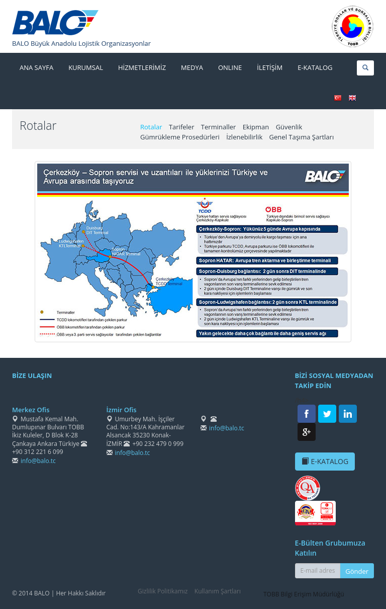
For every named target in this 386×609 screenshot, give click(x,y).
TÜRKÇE (338, 98)
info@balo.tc (38, 460)
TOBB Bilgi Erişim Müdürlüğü (303, 594)
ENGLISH (352, 98)
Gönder (356, 571)
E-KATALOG (325, 461)
